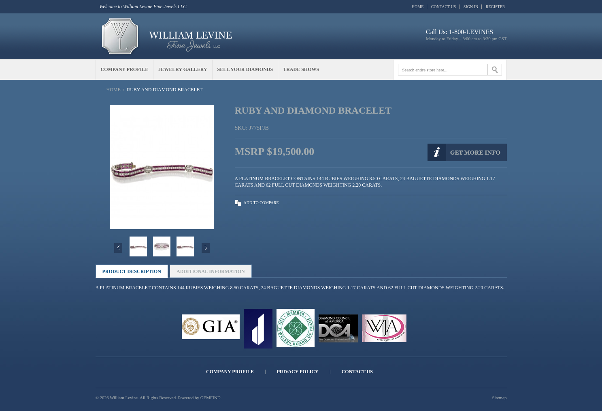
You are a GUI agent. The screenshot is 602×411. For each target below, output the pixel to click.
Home (417, 6)
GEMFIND (210, 397)
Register (495, 6)
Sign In (471, 6)
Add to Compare (261, 202)
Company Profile (230, 372)
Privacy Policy (298, 372)
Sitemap (499, 397)
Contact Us (443, 6)
